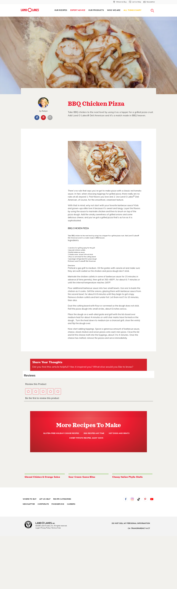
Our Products (96, 10)
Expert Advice (77, 10)
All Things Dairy (132, 10)
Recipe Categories (62, 499)
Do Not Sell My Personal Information (131, 523)
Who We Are (113, 10)
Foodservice (58, 504)
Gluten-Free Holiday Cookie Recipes (61, 433)
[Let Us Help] (135, 2)
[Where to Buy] (120, 2)
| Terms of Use (56, 528)
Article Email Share (50, 117)
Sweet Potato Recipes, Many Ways (86, 438)
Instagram (132, 499)
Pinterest (43, 117)
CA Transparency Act (139, 528)
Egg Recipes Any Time (94, 433)
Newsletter (29, 504)
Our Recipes (60, 10)
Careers (71, 504)
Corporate (43, 504)
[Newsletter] (149, 2)
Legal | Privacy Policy (43, 528)
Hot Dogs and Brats (119, 433)
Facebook (36, 117)
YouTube (151, 499)
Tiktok (138, 499)
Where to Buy (29, 499)
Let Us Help (44, 499)
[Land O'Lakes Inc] (46, 523)
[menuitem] (61, 10)
